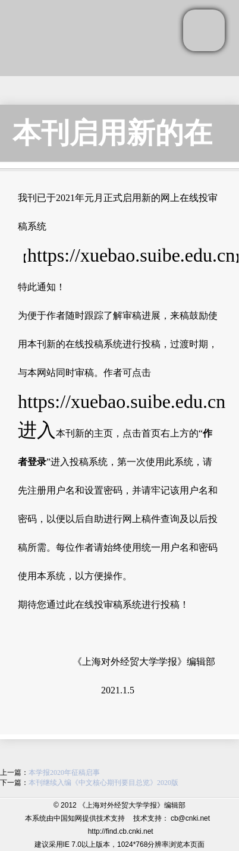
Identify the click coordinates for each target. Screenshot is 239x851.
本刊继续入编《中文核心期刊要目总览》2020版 (103, 782)
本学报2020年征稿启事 (64, 772)
